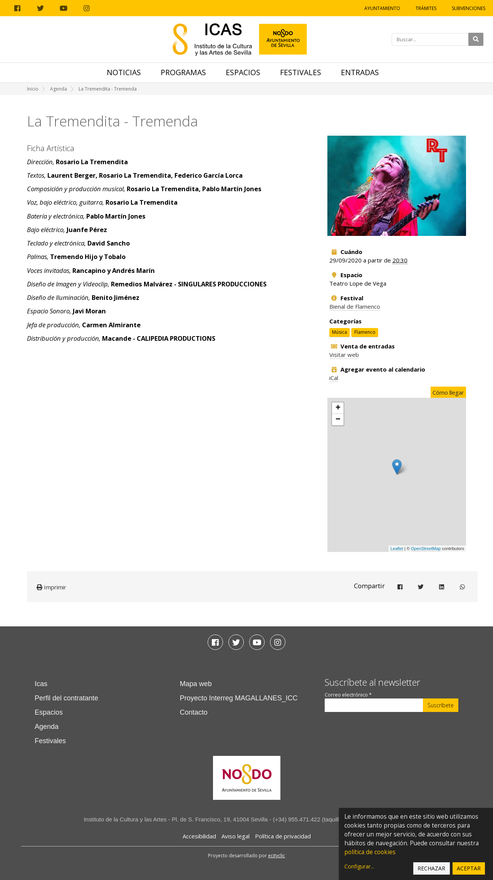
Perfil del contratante (66, 698)
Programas (183, 72)
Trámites (426, 8)
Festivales (300, 72)
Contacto (194, 712)
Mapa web (196, 684)
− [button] (337, 420)
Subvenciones (468, 8)
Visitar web (344, 354)
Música (339, 332)
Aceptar (469, 868)
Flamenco (365, 332)
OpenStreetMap (426, 548)
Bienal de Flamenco (354, 306)
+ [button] (337, 408)
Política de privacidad (283, 836)
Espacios (243, 72)
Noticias (124, 72)
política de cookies (370, 852)
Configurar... (359, 866)
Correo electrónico (348, 695)
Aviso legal (235, 836)
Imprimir (51, 587)
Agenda (58, 89)
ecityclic (276, 855)
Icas (41, 684)
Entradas (360, 72)
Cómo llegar (448, 392)
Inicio (33, 89)
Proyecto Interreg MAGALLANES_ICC (239, 698)
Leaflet (397, 548)
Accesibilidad (199, 836)
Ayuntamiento (382, 8)
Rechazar (431, 868)
